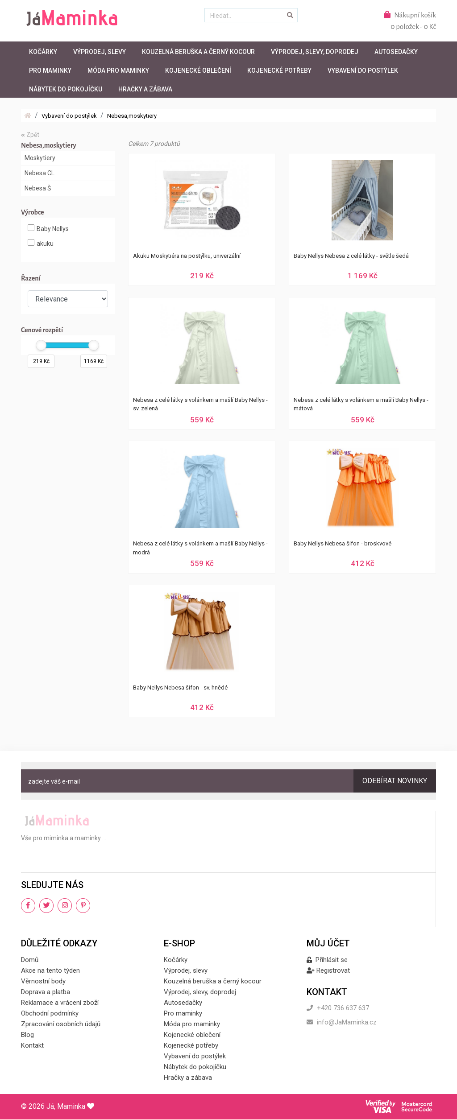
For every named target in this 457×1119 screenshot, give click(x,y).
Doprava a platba (45, 992)
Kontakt (32, 1045)
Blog (27, 1035)
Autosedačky (396, 51)
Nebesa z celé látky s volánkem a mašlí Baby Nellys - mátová (361, 404)
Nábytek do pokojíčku (65, 89)
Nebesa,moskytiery (132, 115)
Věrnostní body (43, 981)
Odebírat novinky (394, 780)
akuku (41, 243)
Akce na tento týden (50, 970)
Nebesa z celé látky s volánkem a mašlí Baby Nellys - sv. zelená (200, 404)
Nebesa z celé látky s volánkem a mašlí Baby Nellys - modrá (200, 548)
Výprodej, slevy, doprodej (314, 51)
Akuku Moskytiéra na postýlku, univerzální (187, 255)
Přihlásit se (327, 960)
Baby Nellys (48, 228)
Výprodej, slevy (99, 51)
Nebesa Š (38, 188)
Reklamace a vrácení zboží (60, 1003)
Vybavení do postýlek (363, 70)
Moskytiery (40, 157)
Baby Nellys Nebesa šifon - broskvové (342, 543)
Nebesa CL (39, 173)
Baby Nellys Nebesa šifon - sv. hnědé (180, 687)
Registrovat (328, 970)
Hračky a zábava (145, 89)
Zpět (30, 134)
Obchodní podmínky (50, 1013)
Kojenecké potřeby (279, 70)
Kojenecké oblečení (198, 70)
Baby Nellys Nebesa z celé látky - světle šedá (351, 255)
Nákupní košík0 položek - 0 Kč (410, 20)
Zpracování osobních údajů (60, 1024)
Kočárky (43, 51)
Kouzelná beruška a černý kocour (198, 51)
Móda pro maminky (118, 70)
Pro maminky (50, 70)
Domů (29, 960)
